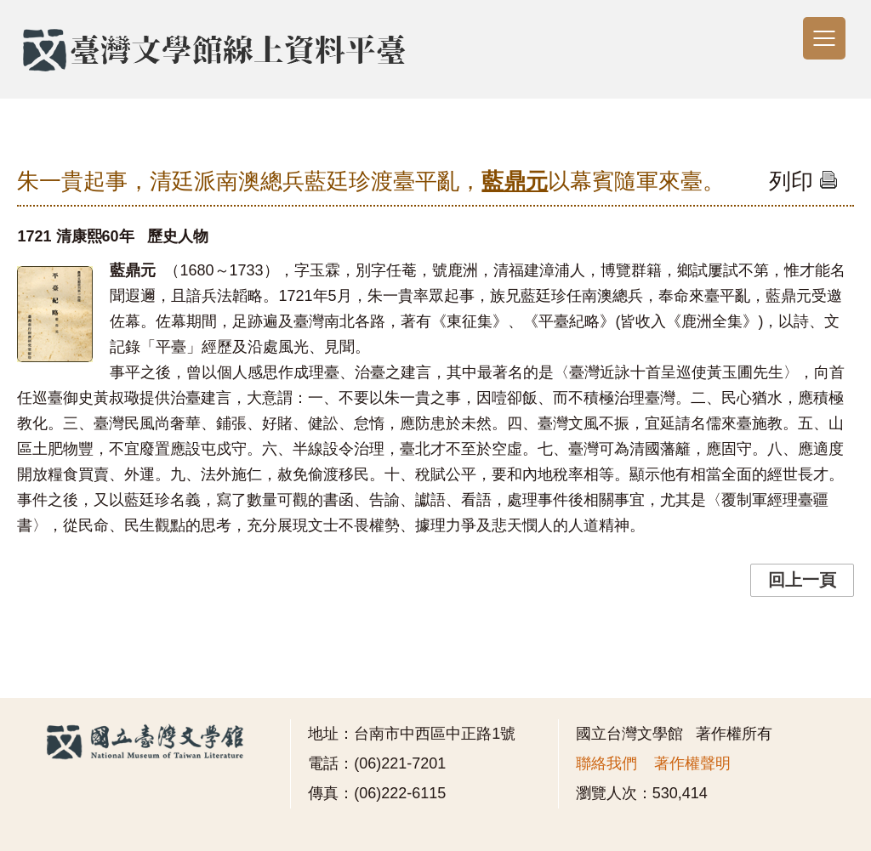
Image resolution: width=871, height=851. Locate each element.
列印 (803, 181)
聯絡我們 (606, 763)
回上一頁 (802, 579)
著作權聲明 (692, 763)
